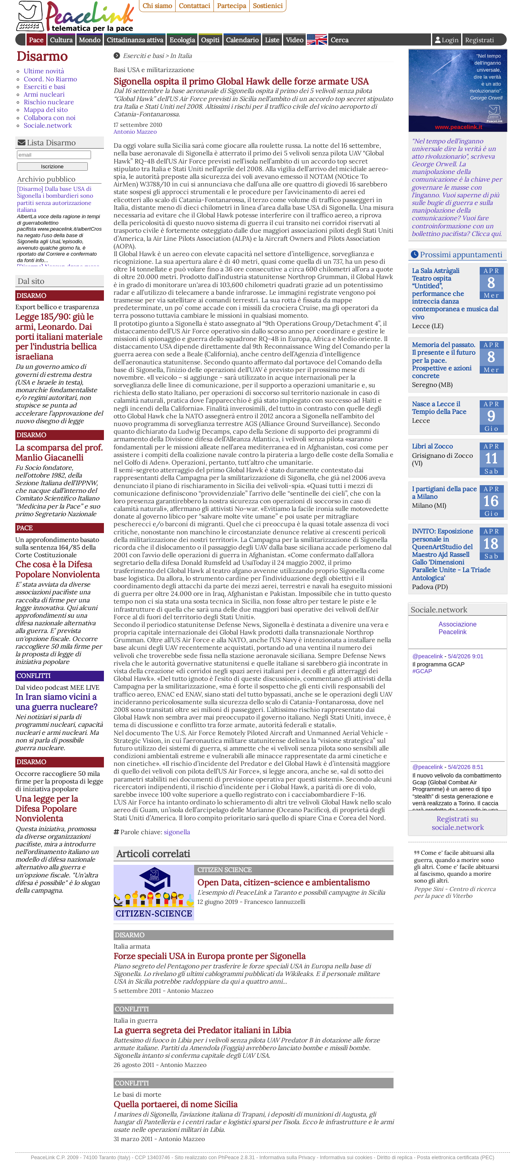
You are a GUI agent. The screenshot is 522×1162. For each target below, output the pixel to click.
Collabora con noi (50, 118)
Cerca (339, 40)
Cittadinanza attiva (135, 40)
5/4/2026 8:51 (465, 767)
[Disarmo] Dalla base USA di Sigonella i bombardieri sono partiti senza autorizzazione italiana (55, 199)
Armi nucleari (44, 94)
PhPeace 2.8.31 (236, 1157)
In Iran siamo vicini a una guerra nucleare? (56, 701)
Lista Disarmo (51, 142)
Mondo (89, 40)
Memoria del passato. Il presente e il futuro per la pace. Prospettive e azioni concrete (443, 360)
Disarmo (42, 56)
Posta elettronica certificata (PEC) (455, 1157)
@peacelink (427, 656)
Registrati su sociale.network (458, 823)
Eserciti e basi (45, 87)
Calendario (242, 40)
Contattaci (194, 6)
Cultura (61, 40)
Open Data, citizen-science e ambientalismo (283, 882)
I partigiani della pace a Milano (444, 492)
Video (294, 40)
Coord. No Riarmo (50, 79)
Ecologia (182, 40)
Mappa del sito (46, 109)
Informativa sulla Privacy (287, 1157)
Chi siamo (157, 6)
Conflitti (33, 676)
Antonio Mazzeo (135, 131)
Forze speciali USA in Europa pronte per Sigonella (210, 956)
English (317, 39)
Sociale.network (48, 125)
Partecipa (231, 6)
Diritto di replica (394, 1157)
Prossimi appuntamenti (461, 254)
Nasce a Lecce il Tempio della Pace (439, 408)
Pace (36, 40)
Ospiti (210, 40)
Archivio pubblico (46, 179)
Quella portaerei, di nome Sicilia (176, 1104)
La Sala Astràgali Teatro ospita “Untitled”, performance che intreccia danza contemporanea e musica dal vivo (455, 294)
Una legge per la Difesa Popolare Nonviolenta (46, 808)
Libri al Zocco (432, 446)
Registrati (479, 40)
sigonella (177, 832)
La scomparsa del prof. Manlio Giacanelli (59, 452)
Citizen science (224, 870)
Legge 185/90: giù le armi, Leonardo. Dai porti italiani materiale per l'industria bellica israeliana (58, 336)
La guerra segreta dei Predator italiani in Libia (202, 1030)
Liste (272, 40)
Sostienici (268, 6)
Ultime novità (44, 71)
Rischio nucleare (49, 102)
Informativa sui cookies (346, 1157)
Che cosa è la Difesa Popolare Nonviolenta (57, 569)
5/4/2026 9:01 (465, 656)
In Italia (181, 56)
